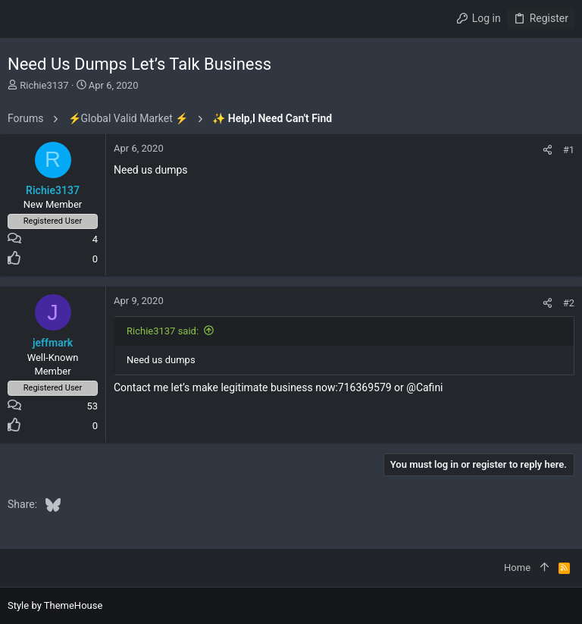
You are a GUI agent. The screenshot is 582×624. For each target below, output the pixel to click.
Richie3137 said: (163, 331)
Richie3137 (44, 85)
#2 (568, 303)
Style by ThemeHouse (55, 605)
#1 (568, 149)
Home (517, 567)
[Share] (547, 150)
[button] (23, 19)
